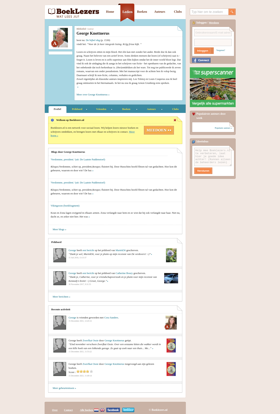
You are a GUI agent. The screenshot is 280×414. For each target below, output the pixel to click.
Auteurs (159, 11)
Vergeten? (220, 50)
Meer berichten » (61, 296)
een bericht (88, 250)
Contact (68, 406)
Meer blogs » (59, 229)
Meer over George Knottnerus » (93, 94)
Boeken (142, 11)
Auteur (90, 28)
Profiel (57, 109)
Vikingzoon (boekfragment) (65, 205)
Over (55, 406)
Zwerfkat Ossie (91, 340)
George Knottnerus (114, 340)
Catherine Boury (124, 273)
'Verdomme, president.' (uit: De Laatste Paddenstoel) (78, 159)
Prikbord (77, 109)
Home (110, 11)
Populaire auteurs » (223, 128)
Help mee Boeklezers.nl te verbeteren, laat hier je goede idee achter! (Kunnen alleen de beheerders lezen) (213, 157)
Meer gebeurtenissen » (64, 388)
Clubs (178, 11)
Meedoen (214, 22)
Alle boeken (86, 406)
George (72, 250)
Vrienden (101, 109)
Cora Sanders (111, 317)
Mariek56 (121, 250)
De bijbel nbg (93, 40)
